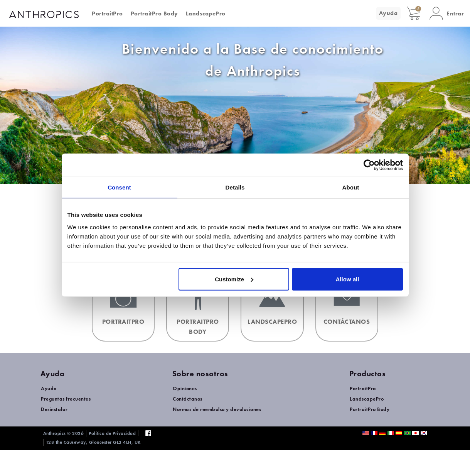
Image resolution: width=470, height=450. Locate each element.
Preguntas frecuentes (66, 399)
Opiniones (185, 388)
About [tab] (350, 187)
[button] (446, 13)
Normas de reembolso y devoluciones (217, 409)
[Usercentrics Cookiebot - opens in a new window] (369, 165)
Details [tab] (235, 187)
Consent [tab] (119, 187)
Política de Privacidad (112, 433)
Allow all (347, 279)
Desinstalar (54, 409)
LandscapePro (206, 13)
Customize (234, 279)
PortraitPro (107, 13)
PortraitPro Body (154, 13)
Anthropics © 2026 (63, 433)
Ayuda (388, 13)
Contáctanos (187, 399)
